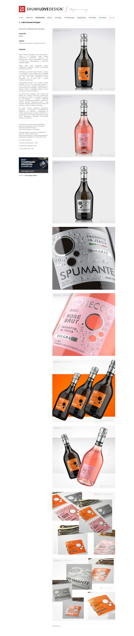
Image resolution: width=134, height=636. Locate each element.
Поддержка (81, 18)
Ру (110, 18)
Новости (29, 18)
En (113, 18)
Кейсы (49, 18)
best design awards (31, 175)
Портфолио (40, 18)
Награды (58, 18)
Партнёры (92, 18)
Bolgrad (21, 36)
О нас (21, 18)
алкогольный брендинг (31, 22)
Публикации (69, 18)
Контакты (103, 18)
